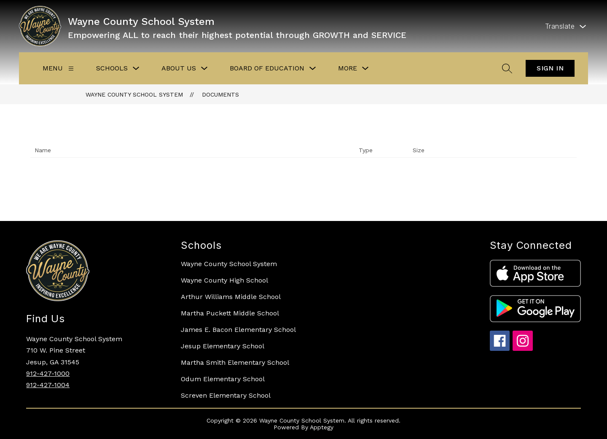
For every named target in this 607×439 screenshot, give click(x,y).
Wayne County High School (224, 280)
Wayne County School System (134, 94)
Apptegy (321, 427)
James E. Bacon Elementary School (238, 330)
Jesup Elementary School (222, 346)
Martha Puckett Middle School (230, 313)
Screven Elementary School (226, 395)
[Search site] (507, 68)
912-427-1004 (48, 385)
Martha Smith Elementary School (235, 362)
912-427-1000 (48, 373)
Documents (220, 94)
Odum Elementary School (223, 379)
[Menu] (71, 68)
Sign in (550, 68)
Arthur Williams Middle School (231, 297)
